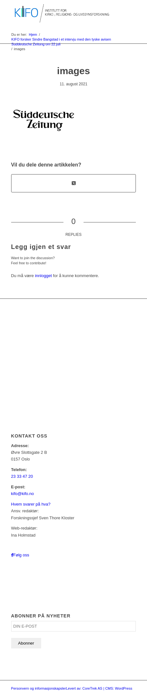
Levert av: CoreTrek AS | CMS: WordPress (99, 688)
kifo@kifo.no (22, 493)
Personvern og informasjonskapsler (38, 688)
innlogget (43, 275)
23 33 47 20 (22, 476)
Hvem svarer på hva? (31, 504)
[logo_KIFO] (61, 13)
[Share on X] (73, 183)
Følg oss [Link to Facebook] (21, 555)
